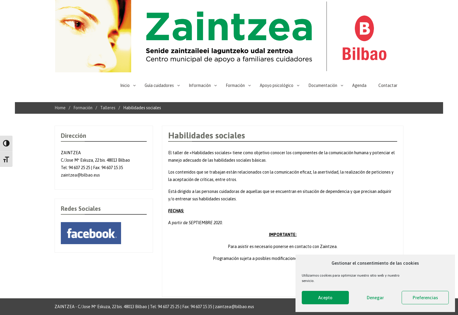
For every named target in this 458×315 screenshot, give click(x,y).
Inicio (125, 85)
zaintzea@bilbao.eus (80, 175)
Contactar (387, 85)
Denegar (375, 297)
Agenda (359, 85)
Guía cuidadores (159, 85)
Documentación (322, 85)
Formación (235, 85)
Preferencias (425, 297)
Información (200, 85)
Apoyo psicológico (276, 85)
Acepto (325, 297)
